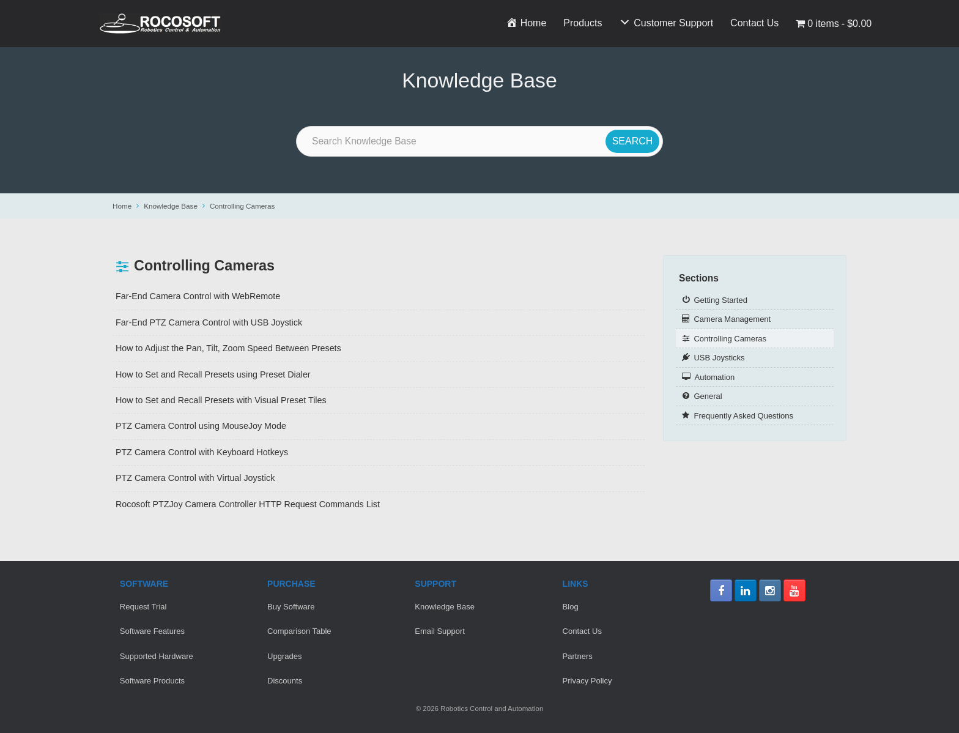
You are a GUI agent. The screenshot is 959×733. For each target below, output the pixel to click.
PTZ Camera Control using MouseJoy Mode (201, 426)
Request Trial (143, 606)
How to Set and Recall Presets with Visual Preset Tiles (221, 400)
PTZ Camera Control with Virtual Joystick (195, 478)
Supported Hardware (156, 656)
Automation (714, 377)
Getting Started (720, 300)
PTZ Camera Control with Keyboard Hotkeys (202, 452)
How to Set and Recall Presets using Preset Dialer (213, 374)
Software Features (152, 631)
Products (582, 23)
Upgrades (284, 656)
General (708, 396)
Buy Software (290, 606)
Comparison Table (299, 631)
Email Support (440, 631)
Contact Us (754, 23)
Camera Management (732, 319)
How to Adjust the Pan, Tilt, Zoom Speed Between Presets (228, 348)
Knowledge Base (171, 206)
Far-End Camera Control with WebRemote (198, 296)
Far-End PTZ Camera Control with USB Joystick (209, 322)
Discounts (284, 680)
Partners (578, 656)
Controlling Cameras (242, 206)
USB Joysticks (719, 357)
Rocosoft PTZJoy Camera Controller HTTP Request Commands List (248, 504)
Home (122, 206)
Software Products (152, 680)
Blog (571, 606)
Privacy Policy (587, 680)
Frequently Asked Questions (743, 415)
